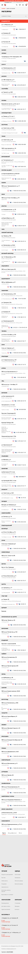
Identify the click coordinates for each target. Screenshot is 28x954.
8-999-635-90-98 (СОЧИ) (19, 625)
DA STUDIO (10, 952)
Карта (4, 833)
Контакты (17, 909)
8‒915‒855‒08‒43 (21, 432)
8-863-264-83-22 (21, 179)
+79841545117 (22, 29)
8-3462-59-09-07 (21, 72)
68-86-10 (23, 604)
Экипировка (17, 877)
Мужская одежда (19, 883)
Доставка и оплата (5, 906)
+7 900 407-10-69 (21, 509)
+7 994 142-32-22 (21, 308)
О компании (17, 903)
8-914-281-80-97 (21, 572)
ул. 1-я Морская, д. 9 (18, 2)
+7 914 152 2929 (22, 298)
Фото (20, 833)
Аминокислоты (4, 887)
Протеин (3, 877)
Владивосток (7, 2)
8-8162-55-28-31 (21, 262)
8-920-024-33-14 (21, 241)
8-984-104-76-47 (21, 580)
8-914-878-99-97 (21, 85)
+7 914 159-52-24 (22, 327)
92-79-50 (23, 497)
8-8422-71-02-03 (21, 465)
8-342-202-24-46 (21, 684)
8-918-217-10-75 (21, 364)
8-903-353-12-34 (21, 536)
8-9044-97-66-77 (21, 341)
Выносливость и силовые (7, 894)
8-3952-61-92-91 (21, 225)
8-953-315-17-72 (21, 592)
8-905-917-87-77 (21, 486)
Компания (18, 899)
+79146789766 (22, 46)
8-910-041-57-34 (21, 418)
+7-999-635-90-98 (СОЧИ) (19, 190)
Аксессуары (17, 874)
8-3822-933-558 (22, 153)
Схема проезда (5, 921)
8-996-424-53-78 (21, 401)
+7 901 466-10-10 (21, 317)
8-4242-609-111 (22, 817)
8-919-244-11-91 (22, 441)
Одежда (17, 871)
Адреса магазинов (5, 909)
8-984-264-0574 (21, 96)
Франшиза (17, 906)
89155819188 (22, 409)
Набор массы (4, 880)
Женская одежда (19, 880)
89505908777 (22, 476)
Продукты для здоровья (7, 874)
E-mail (3, 920)
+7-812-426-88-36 (21, 377)
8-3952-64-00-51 (21, 214)
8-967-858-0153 (22, 166)
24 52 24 (15, 327)
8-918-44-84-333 (21, 521)
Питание (4, 871)
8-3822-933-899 (22, 144)
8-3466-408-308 (21, 121)
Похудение (3, 883)
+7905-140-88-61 (21, 650)
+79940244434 (22, 37)
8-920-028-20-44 (21, 249)
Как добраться (12, 833)
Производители (5, 903)
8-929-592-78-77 (21, 109)
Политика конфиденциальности (8, 948)
